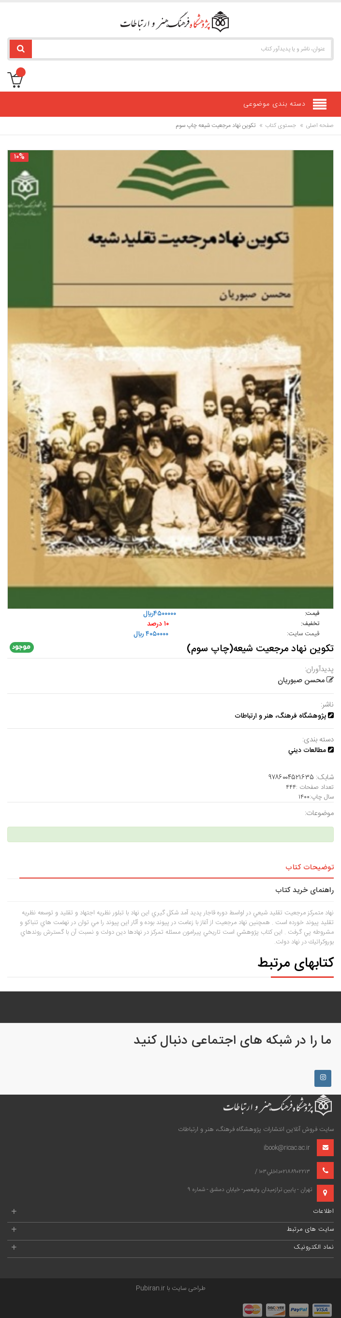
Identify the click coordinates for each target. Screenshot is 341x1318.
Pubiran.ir (150, 1288)
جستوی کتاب (280, 125)
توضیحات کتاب (309, 868)
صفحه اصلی (320, 125)
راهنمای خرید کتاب (304, 890)
